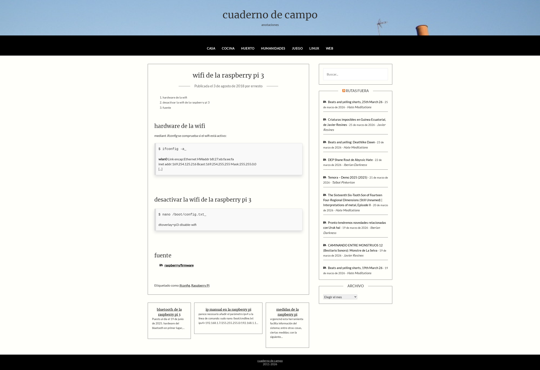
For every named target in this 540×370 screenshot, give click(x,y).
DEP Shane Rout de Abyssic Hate (350, 160)
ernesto (256, 86)
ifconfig (184, 285)
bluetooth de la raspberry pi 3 (169, 311)
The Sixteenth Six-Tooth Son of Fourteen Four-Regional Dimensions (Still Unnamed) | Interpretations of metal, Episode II (352, 200)
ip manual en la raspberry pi (228, 309)
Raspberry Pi (200, 285)
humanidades (273, 48)
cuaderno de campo (270, 15)
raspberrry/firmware (179, 265)
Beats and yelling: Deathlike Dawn (351, 142)
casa (211, 48)
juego (297, 48)
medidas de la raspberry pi (287, 311)
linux (314, 48)
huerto (247, 48)
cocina (228, 48)
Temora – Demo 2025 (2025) (347, 177)
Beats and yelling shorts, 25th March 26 (355, 102)
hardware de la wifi (175, 97)
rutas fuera (357, 91)
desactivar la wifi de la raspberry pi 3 (186, 102)
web (329, 48)
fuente (167, 107)
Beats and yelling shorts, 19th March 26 (355, 268)
